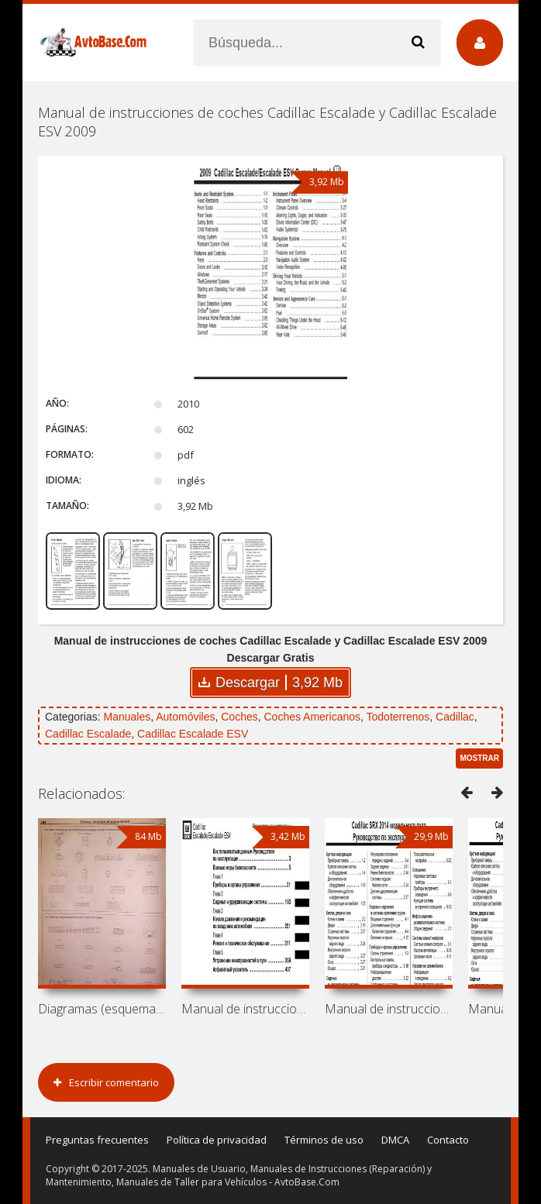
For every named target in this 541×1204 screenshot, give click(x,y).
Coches (239, 716)
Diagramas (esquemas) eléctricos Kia (102, 1008)
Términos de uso (324, 1140)
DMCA (395, 1140)
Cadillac (455, 716)
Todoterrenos (398, 716)
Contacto (448, 1140)
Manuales (126, 716)
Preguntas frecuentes (97, 1140)
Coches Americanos (312, 716)
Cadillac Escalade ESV (192, 734)
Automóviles (185, 716)
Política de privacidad (217, 1140)
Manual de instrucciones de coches (245, 1008)
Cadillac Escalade (88, 734)
